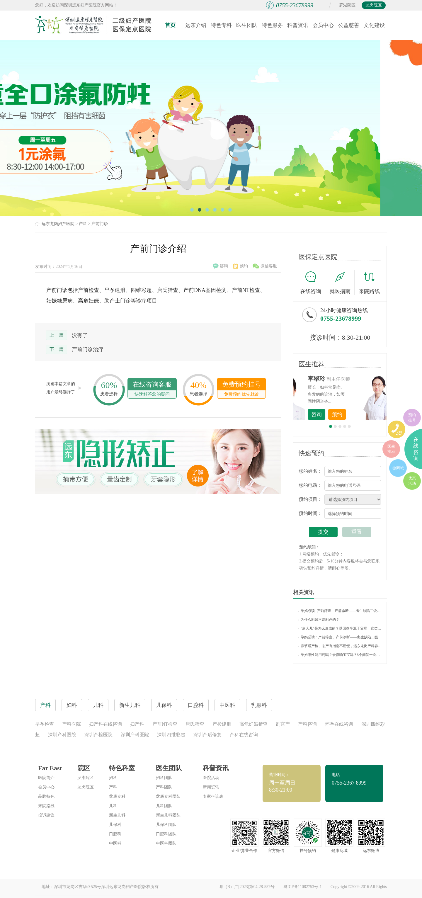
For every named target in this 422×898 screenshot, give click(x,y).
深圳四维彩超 (171, 734)
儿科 (113, 806)
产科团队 (164, 787)
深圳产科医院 (62, 734)
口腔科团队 (166, 834)
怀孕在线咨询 (339, 724)
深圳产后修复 (207, 734)
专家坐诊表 (213, 796)
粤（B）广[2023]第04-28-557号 (247, 887)
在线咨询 (312, 282)
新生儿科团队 (168, 815)
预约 (240, 266)
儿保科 (115, 824)
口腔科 (115, 834)
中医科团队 (166, 843)
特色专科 (221, 25)
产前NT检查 (164, 724)
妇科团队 (164, 777)
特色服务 (272, 25)
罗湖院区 (347, 5)
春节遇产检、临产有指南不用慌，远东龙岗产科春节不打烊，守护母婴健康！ (340, 646)
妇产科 (137, 724)
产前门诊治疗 (87, 349)
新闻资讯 (211, 787)
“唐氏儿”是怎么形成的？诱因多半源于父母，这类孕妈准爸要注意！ (340, 628)
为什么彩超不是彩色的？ (318, 620)
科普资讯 (297, 25)
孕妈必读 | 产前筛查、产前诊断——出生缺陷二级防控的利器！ (340, 611)
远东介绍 (195, 25)
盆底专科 (117, 796)
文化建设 (374, 25)
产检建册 (221, 724)
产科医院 (71, 724)
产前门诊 (99, 224)
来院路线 (369, 283)
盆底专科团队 (168, 796)
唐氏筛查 (195, 724)
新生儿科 (117, 815)
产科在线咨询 (244, 734)
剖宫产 (283, 724)
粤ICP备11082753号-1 (302, 887)
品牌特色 (46, 796)
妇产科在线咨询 (105, 724)
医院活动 (211, 777)
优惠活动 (412, 481)
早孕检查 (44, 724)
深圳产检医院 (98, 734)
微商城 (398, 468)
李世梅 (349, 378)
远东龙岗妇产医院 (58, 224)
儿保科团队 (166, 824)
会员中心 (323, 25)
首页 (170, 25)
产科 (83, 224)
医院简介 (46, 777)
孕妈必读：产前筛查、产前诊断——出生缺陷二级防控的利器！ (340, 637)
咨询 (220, 266)
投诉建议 (46, 815)
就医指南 (342, 282)
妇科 (113, 777)
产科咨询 (307, 724)
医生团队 (246, 25)
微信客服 (265, 266)
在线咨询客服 (152, 389)
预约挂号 (412, 417)
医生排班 (391, 449)
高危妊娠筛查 (253, 724)
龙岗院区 (373, 5)
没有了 (80, 335)
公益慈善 (348, 25)
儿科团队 (164, 806)
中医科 (115, 843)
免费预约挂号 (241, 389)
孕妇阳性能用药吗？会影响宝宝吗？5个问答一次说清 (340, 655)
